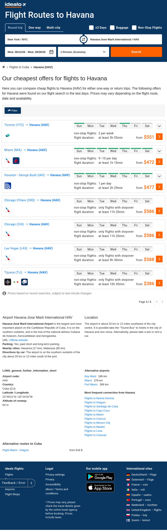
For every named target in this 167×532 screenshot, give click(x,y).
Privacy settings (55, 474)
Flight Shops (12, 494)
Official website (18, 340)
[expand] (159, 126)
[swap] (84, 39)
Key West (90, 376)
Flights (9, 474)
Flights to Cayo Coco (97, 410)
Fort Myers (91, 384)
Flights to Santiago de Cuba (101, 406)
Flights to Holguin (95, 402)
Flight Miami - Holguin (16, 450)
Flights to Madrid (95, 426)
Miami (88, 380)
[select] (159, 136)
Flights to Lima (93, 430)
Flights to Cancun (95, 418)
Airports (10, 489)
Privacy (50, 479)
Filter (14, 110)
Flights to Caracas (96, 435)
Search (136, 52)
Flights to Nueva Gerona (99, 398)
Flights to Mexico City (98, 422)
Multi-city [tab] (53, 27)
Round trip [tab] (15, 27)
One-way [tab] (34, 27)
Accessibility (53, 484)
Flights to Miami (94, 414)
